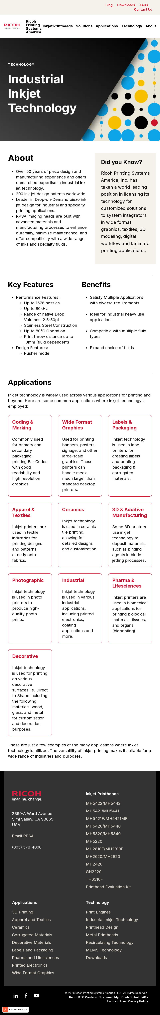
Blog (108, 5)
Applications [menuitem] (24, 902)
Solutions (84, 26)
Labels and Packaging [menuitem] (32, 950)
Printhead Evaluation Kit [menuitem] (108, 887)
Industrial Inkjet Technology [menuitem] (112, 919)
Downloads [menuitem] (96, 957)
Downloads (126, 5)
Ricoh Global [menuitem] (130, 997)
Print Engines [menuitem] (98, 912)
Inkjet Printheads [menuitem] (102, 793)
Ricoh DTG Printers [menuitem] (83, 997)
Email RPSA (23, 836)
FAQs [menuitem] (144, 997)
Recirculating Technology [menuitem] (109, 942)
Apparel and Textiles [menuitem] (31, 919)
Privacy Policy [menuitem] (138, 1001)
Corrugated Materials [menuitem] (32, 934)
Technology (131, 26)
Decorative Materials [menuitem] (31, 942)
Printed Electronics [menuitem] (30, 965)
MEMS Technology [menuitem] (104, 950)
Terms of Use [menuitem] (116, 1001)
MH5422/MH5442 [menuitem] (103, 803)
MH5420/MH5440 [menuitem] (103, 826)
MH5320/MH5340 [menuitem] (103, 833)
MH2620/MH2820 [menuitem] (103, 856)
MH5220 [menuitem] (94, 841)
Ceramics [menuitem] (21, 927)
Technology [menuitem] (97, 902)
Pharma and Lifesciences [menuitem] (35, 957)
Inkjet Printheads (58, 26)
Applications (107, 26)
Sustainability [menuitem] (109, 997)
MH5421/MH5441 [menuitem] (102, 811)
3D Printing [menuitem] (22, 912)
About (150, 26)
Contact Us (143, 9)
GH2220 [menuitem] (93, 871)
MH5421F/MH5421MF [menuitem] (106, 818)
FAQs (144, 5)
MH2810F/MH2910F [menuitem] (104, 849)
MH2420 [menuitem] (94, 864)
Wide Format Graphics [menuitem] (33, 972)
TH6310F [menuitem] (94, 879)
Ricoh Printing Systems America (34, 26)
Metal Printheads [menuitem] (102, 934)
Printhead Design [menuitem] (102, 927)
